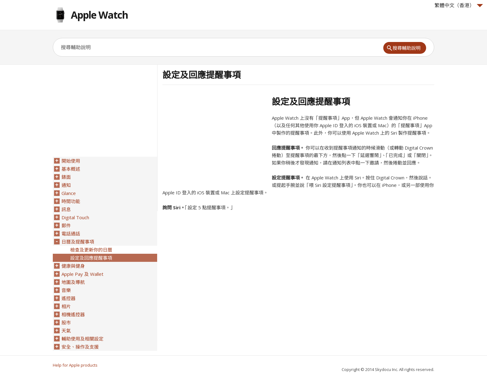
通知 (66, 185)
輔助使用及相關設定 (82, 339)
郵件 (66, 225)
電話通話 (70, 233)
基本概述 (70, 169)
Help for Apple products (75, 365)
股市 (66, 322)
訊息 (66, 209)
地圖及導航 (73, 282)
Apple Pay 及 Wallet (82, 274)
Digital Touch (75, 217)
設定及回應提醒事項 (91, 258)
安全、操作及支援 (80, 347)
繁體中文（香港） (459, 5)
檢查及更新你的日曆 (91, 250)
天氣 (66, 330)
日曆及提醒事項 (77, 242)
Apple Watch (99, 14)
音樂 (66, 290)
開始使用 (70, 161)
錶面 (66, 177)
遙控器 (68, 298)
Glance (68, 193)
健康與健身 (73, 266)
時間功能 (70, 201)
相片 (66, 306)
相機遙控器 (73, 314)
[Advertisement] (214, 139)
